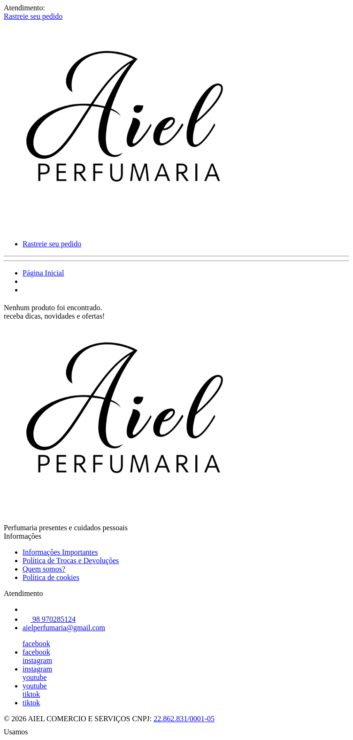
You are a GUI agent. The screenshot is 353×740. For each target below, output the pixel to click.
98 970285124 (49, 619)
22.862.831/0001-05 (184, 719)
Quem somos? (44, 569)
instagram (37, 660)
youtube (35, 677)
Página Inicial (43, 273)
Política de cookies (51, 577)
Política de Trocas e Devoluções (71, 561)
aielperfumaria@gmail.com (64, 628)
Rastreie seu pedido (33, 16)
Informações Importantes (60, 552)
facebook (36, 644)
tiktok (31, 694)
